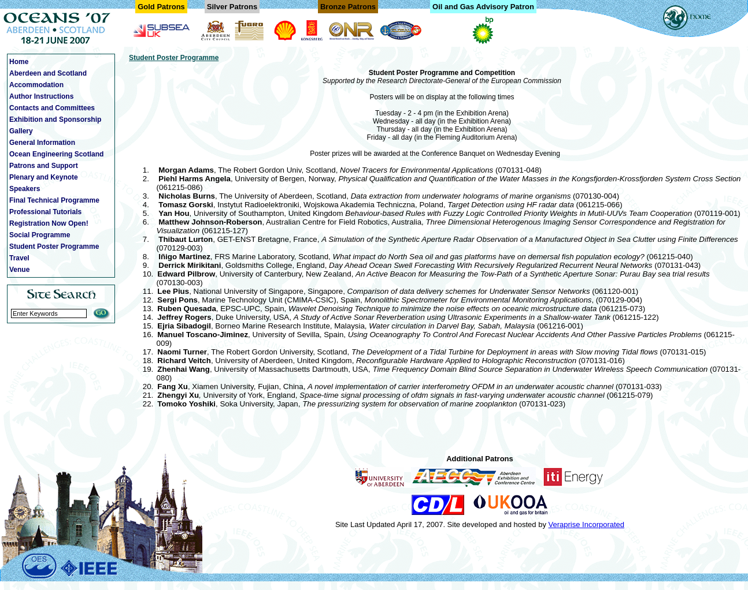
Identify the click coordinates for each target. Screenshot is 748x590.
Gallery (21, 131)
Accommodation (36, 85)
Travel (19, 258)
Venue (19, 270)
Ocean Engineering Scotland (56, 154)
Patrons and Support (43, 166)
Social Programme (39, 235)
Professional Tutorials (45, 212)
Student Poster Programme (54, 246)
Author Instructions (41, 96)
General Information (42, 143)
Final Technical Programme (54, 200)
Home (18, 62)
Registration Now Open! (48, 223)
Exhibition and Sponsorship (55, 119)
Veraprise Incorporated (587, 524)
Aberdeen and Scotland (48, 73)
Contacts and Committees (52, 108)
